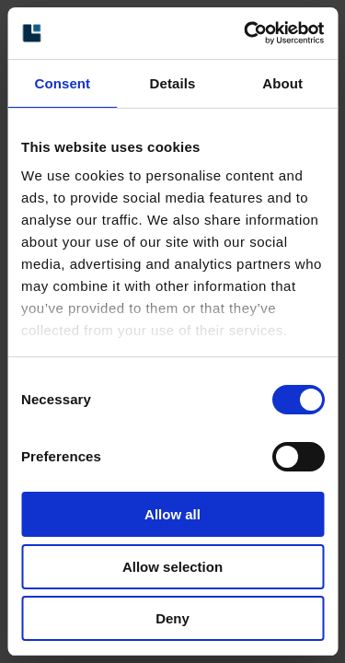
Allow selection (172, 567)
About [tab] (282, 83)
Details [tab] (173, 83)
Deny (172, 618)
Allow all (172, 514)
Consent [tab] (62, 83)
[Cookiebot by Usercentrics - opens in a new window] (245, 33)
